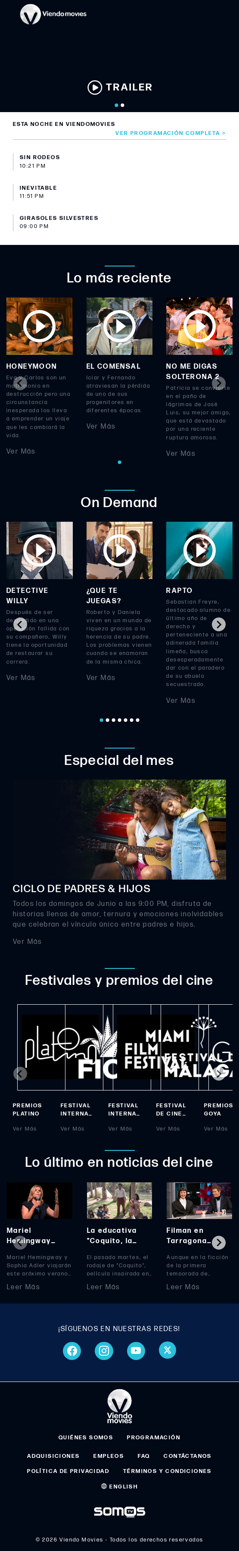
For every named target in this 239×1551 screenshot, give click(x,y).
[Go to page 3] (113, 720)
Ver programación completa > (170, 133)
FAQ (144, 1456)
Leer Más (23, 1287)
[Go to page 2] (107, 720)
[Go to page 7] (138, 720)
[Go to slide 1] (116, 105)
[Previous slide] (20, 383)
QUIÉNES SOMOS (86, 1437)
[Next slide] (219, 383)
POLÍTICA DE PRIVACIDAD (68, 1471)
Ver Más (21, 452)
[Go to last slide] (20, 624)
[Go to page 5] (125, 720)
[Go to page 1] (119, 462)
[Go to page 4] (119, 720)
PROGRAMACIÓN (153, 1437)
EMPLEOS (108, 1456)
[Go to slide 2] (122, 105)
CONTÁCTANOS (187, 1456)
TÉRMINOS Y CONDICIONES (167, 1471)
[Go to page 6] (131, 720)
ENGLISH (119, 1486)
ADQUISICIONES (53, 1456)
